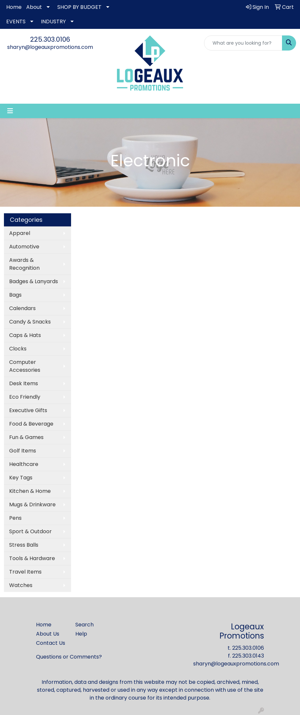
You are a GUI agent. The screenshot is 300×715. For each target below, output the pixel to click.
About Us (47, 634)
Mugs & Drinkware (32, 504)
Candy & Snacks (30, 322)
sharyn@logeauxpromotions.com (50, 47)
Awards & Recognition (24, 264)
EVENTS (16, 21)
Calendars (22, 308)
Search (84, 624)
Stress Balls (23, 545)
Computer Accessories (24, 366)
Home (14, 7)
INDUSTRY (53, 21)
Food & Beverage (31, 424)
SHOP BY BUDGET (79, 7)
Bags (15, 295)
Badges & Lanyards (33, 281)
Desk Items (23, 383)
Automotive (24, 246)
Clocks (18, 348)
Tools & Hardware (32, 558)
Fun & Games (26, 437)
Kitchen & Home (30, 491)
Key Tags (20, 477)
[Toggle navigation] (10, 111)
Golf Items (22, 450)
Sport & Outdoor (30, 531)
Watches (20, 585)
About (34, 7)
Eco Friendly (24, 397)
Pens (15, 518)
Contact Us (50, 643)
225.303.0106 (50, 39)
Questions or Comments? (69, 657)
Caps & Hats (25, 335)
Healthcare (23, 464)
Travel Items (25, 572)
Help (81, 634)
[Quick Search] (243, 43)
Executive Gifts (28, 410)
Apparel (19, 233)
